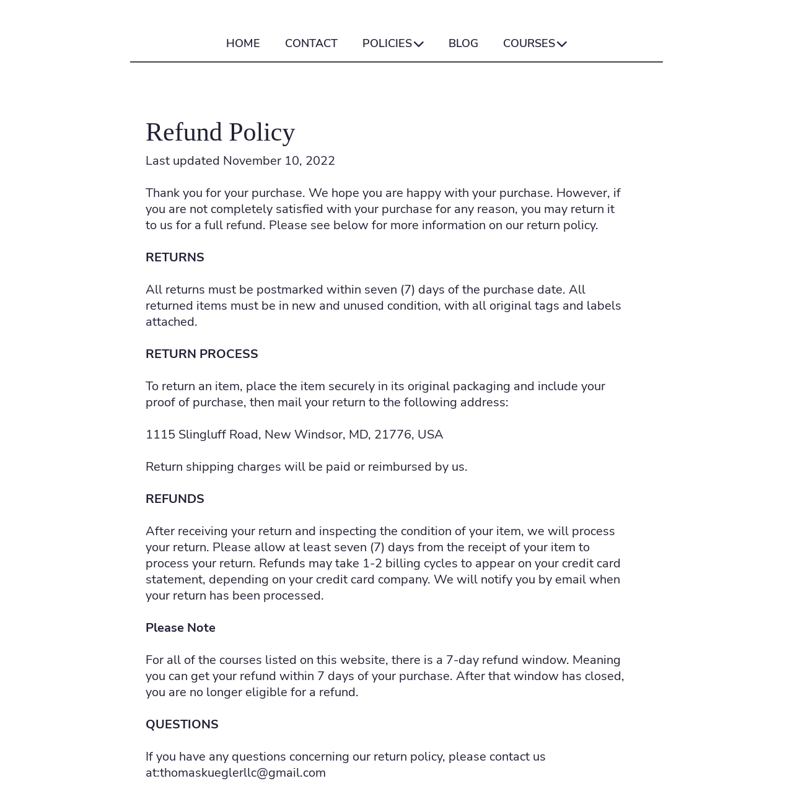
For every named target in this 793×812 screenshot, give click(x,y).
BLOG (463, 44)
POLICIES (393, 44)
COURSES (535, 44)
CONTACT (311, 44)
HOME (243, 44)
